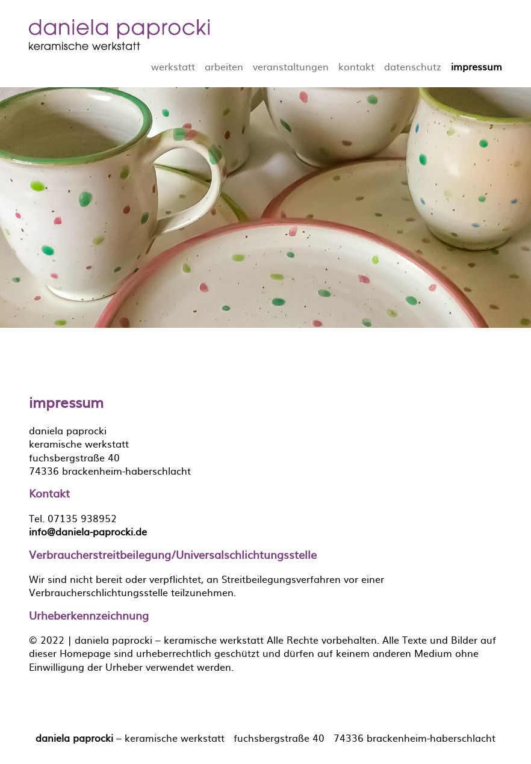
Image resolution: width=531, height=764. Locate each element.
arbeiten (224, 66)
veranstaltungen (291, 66)
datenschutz (412, 66)
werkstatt (173, 66)
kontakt (356, 66)
